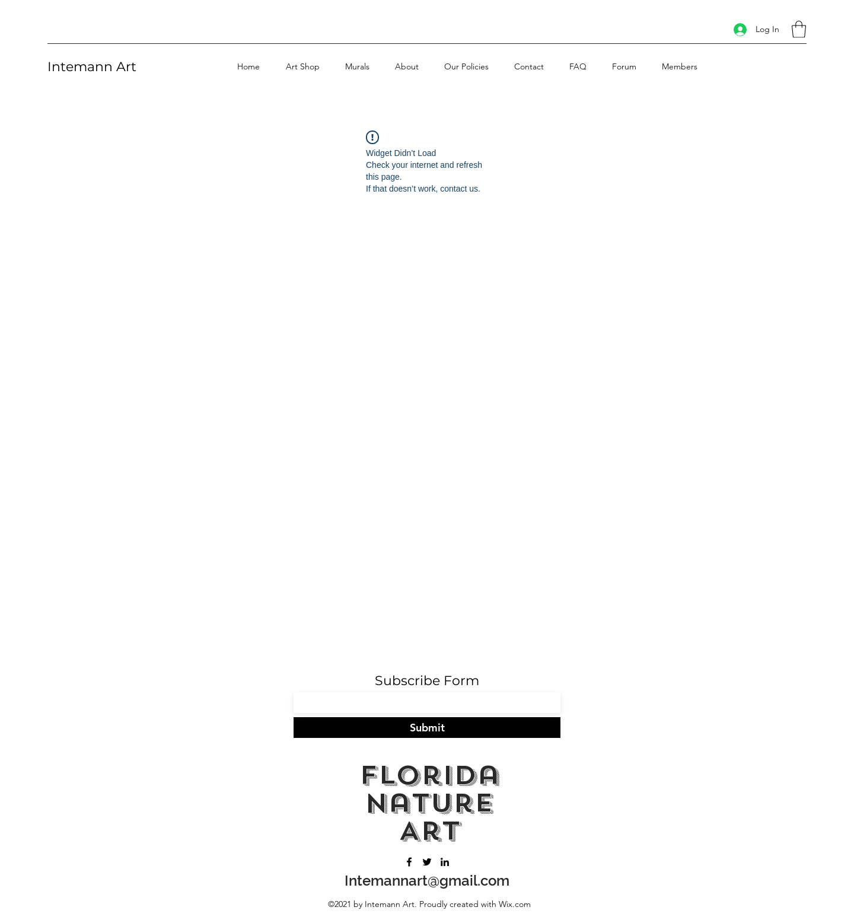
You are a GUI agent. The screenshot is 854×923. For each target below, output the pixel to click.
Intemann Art (91, 67)
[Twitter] (427, 862)
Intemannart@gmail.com (427, 880)
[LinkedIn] (445, 862)
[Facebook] (409, 862)
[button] (799, 29)
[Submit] (427, 727)
